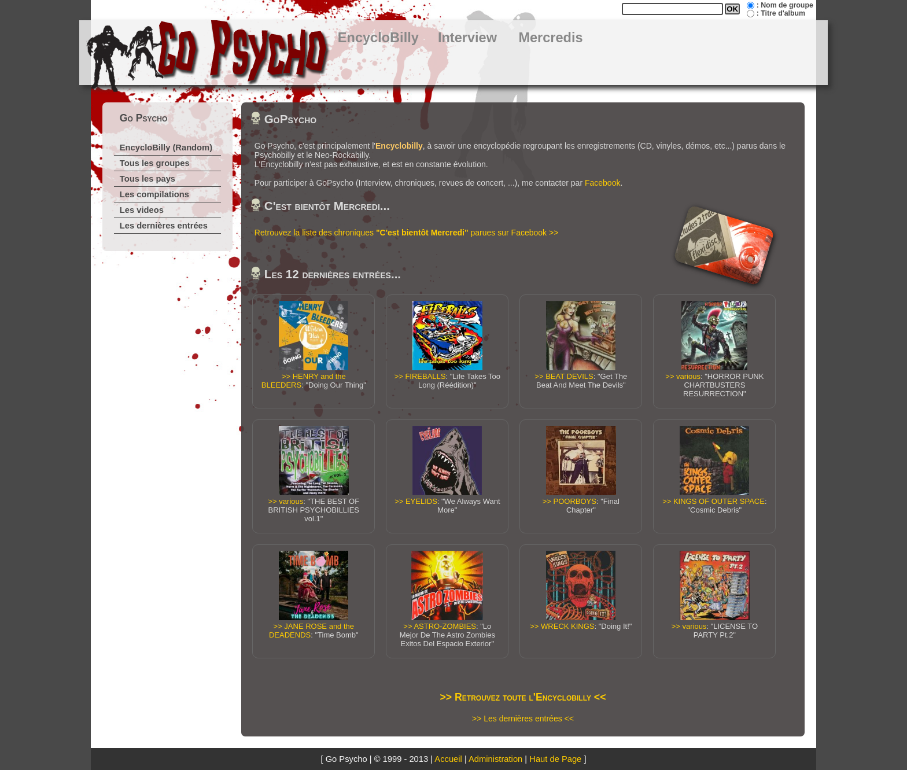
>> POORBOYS (569, 501)
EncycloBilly (378, 37)
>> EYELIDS (415, 501)
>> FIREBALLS (420, 376)
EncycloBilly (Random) (166, 147)
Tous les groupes (155, 163)
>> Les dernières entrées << (523, 718)
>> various (682, 376)
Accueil (448, 759)
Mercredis (550, 37)
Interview (467, 37)
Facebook (602, 182)
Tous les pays (147, 178)
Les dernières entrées (164, 225)
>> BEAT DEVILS (563, 376)
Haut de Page (555, 759)
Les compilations (154, 194)
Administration (495, 759)
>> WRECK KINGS (562, 626)
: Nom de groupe (785, 5)
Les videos (142, 210)
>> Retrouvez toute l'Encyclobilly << (523, 697)
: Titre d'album (781, 13)
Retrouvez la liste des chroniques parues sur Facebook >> (407, 232)
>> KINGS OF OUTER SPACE (713, 501)
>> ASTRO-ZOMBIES (439, 626)
